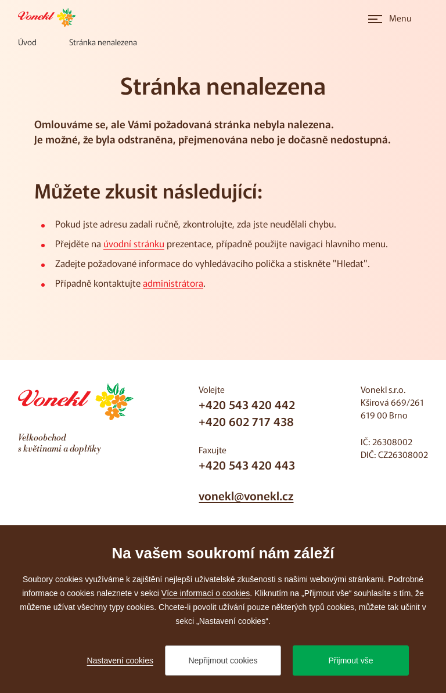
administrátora (173, 283)
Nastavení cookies (120, 660)
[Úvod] (27, 42)
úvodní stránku (133, 243)
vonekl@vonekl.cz (246, 495)
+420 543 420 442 (247, 404)
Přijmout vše (350, 660)
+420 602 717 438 (246, 421)
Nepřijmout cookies (222, 660)
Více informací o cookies (205, 593)
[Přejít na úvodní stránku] (50, 17)
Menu (400, 18)
